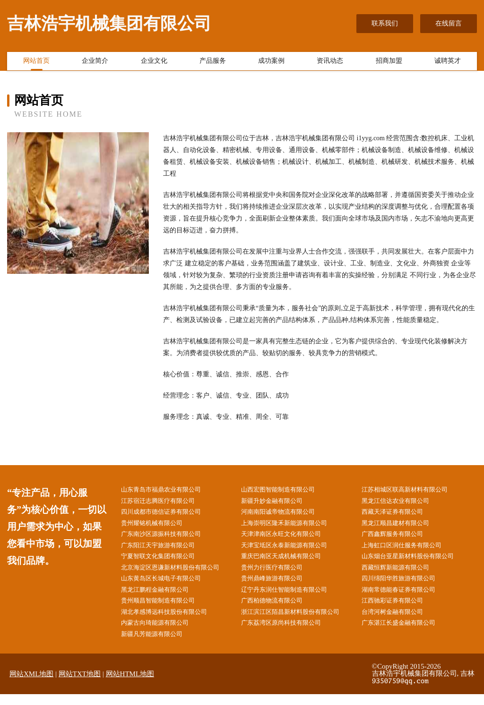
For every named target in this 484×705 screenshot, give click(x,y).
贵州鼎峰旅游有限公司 (279, 585)
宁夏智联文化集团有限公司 (165, 561)
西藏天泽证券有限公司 (399, 513)
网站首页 (36, 63)
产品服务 (213, 63)
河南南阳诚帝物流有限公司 (285, 513)
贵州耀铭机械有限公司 (158, 525)
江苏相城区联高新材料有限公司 (412, 489)
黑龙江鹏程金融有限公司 (161, 597)
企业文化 (154, 63)
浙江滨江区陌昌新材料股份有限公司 (299, 620)
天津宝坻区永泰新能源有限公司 (292, 549)
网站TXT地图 (80, 684)
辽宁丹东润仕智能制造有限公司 (292, 597)
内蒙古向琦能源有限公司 (161, 632)
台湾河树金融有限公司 (399, 620)
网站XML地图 (31, 684)
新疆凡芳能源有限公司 (158, 644)
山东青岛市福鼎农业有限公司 (168, 489)
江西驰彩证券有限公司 (399, 608)
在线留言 (448, 23)
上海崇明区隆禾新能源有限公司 (292, 525)
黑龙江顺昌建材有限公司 (402, 525)
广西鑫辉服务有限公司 (399, 537)
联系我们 (385, 23)
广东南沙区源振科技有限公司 (168, 537)
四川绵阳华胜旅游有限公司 (405, 585)
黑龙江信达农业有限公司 (402, 501)
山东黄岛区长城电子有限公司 (168, 585)
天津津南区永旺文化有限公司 (289, 537)
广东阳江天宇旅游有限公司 (165, 549)
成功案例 (271, 63)
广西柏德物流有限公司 (279, 608)
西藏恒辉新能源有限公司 (402, 573)
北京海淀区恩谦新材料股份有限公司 (178, 573)
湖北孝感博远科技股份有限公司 (171, 620)
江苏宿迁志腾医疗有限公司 (165, 501)
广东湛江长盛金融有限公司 (405, 632)
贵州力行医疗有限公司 (279, 573)
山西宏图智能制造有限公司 (285, 489)
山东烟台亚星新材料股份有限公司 (415, 561)
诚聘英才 (447, 63)
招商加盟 (389, 63)
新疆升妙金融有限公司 (279, 501)
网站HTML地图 (130, 684)
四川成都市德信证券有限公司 (168, 513)
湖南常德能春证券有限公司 (405, 597)
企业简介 (95, 63)
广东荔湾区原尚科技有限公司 (289, 632)
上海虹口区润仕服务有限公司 (409, 549)
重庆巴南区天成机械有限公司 (289, 561)
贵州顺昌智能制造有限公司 (165, 608)
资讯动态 (330, 63)
